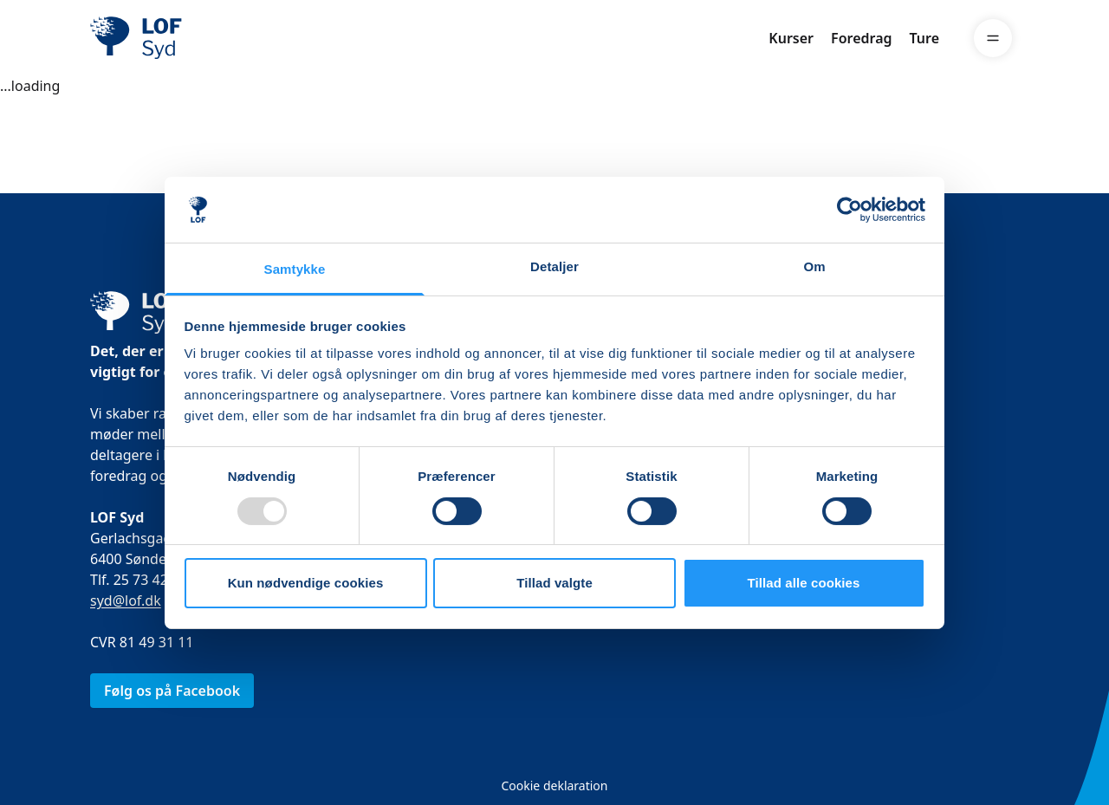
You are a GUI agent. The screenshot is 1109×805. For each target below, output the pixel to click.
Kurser (791, 38)
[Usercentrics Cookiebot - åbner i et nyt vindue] (849, 210)
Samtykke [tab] (295, 269)
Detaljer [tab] (554, 266)
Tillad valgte (554, 582)
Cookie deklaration (554, 785)
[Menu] (993, 38)
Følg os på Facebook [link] (172, 690)
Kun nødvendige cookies (306, 582)
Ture (925, 38)
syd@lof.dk (125, 600)
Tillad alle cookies (803, 582)
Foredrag (861, 38)
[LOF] (216, 38)
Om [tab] (814, 266)
